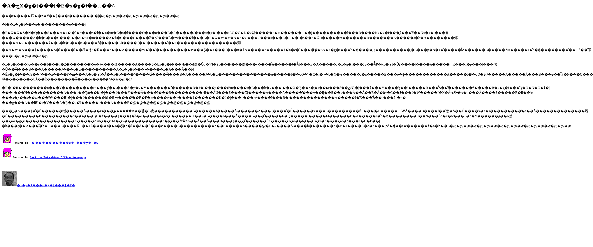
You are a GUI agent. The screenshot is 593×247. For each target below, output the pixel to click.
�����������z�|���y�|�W (65, 143)
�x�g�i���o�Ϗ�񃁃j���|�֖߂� (46, 186)
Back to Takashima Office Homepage (58, 157)
